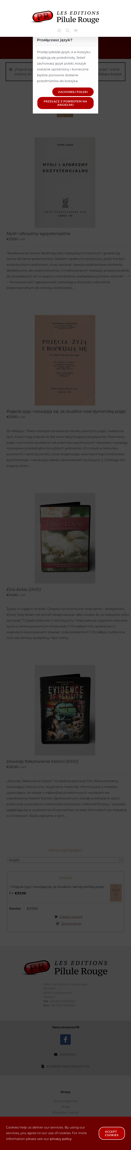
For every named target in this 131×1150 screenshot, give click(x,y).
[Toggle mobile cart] (76, 30)
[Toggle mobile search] (68, 30)
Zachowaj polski (73, 92)
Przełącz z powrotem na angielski (65, 103)
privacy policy (60, 1139)
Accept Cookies (112, 1133)
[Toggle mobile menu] (59, 30)
